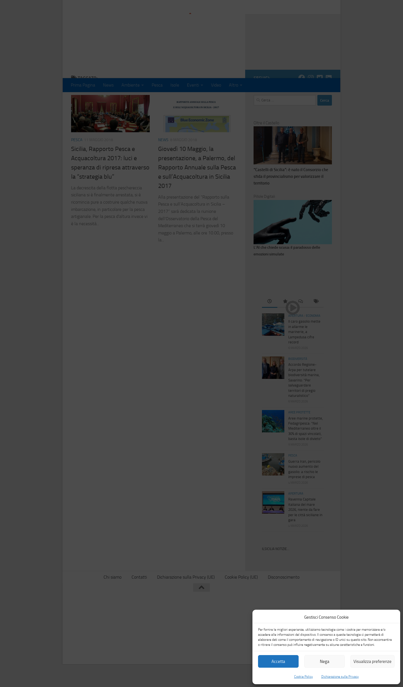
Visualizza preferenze (372, 661)
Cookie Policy (303, 677)
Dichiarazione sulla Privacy (340, 677)
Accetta (278, 661)
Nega (324, 661)
